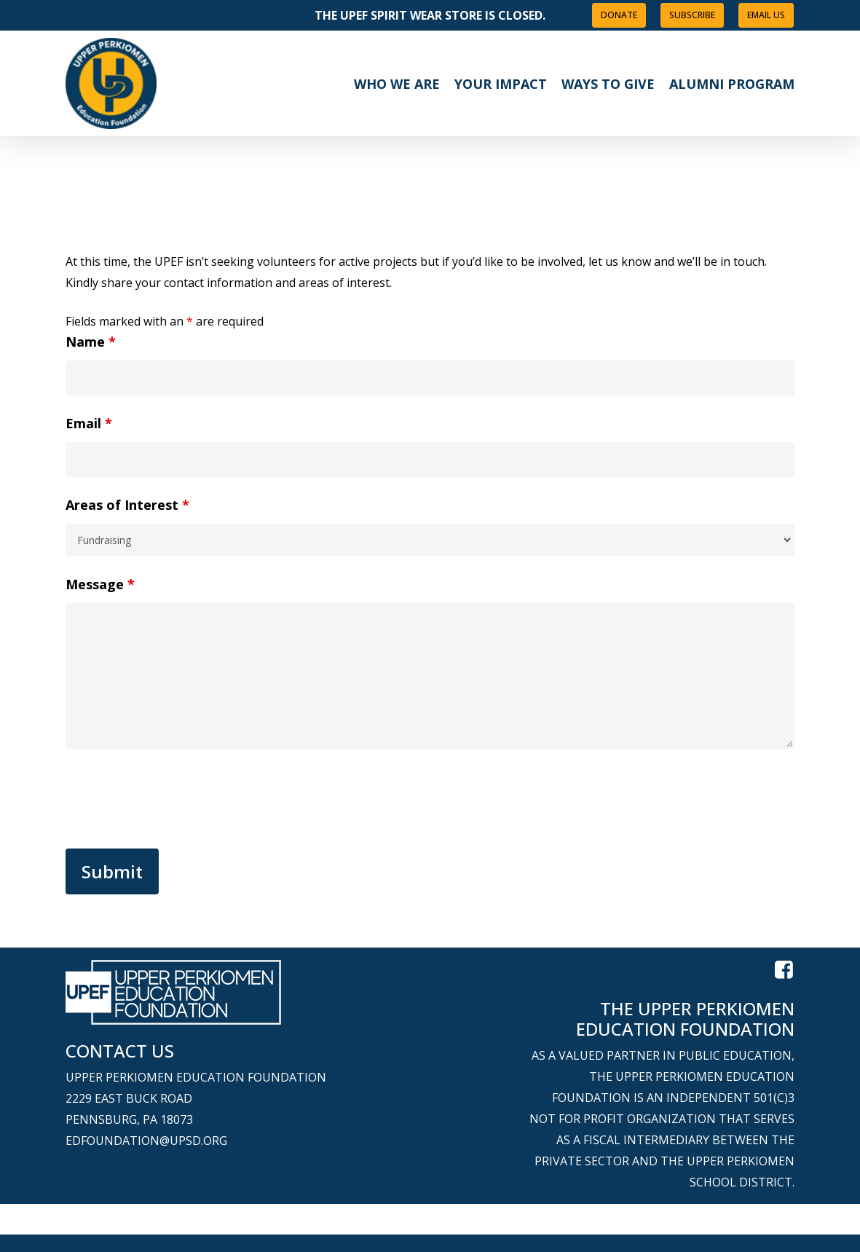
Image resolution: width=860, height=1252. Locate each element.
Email (89, 423)
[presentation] (176, 801)
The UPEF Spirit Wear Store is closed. (430, 15)
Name (91, 341)
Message (100, 584)
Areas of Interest (127, 504)
